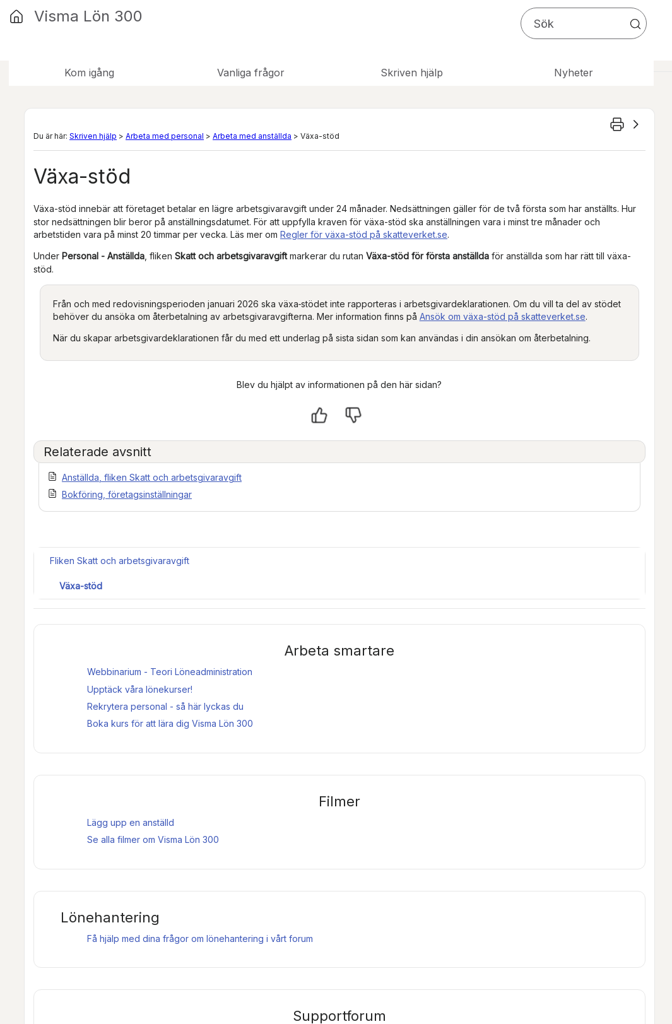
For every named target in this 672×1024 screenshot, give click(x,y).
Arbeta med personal (165, 136)
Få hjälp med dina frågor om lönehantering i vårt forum (200, 938)
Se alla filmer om (153, 839)
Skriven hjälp (93, 136)
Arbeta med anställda (252, 136)
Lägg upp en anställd (130, 822)
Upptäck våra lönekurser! (139, 689)
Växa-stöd (80, 585)
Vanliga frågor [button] (251, 72)
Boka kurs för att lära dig (170, 723)
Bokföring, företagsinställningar (127, 494)
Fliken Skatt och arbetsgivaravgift (119, 560)
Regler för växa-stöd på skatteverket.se (363, 234)
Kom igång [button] (89, 72)
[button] (635, 24)
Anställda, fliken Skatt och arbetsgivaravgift (152, 477)
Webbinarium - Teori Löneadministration (169, 671)
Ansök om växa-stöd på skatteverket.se (503, 316)
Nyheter (573, 72)
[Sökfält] (584, 23)
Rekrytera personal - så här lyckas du (165, 706)
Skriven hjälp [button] (411, 72)
